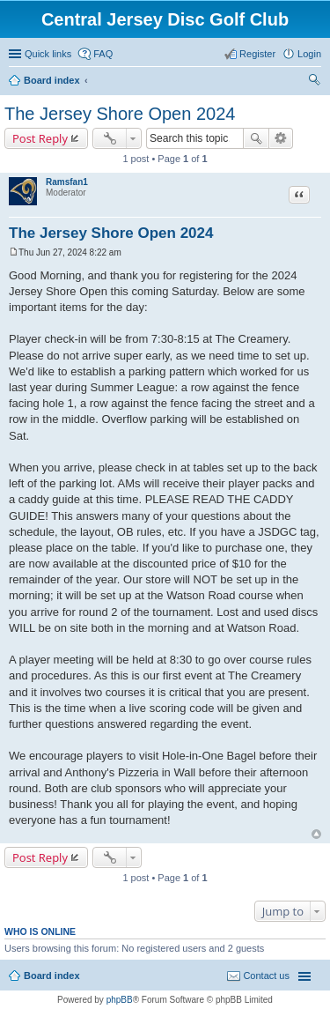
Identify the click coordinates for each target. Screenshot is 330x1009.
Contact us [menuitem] (266, 975)
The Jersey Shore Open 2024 (119, 113)
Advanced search (281, 138)
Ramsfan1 (67, 182)
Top (316, 834)
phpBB (119, 1000)
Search (256, 138)
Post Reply (40, 138)
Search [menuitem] (314, 82)
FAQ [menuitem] (103, 53)
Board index (52, 80)
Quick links (48, 53)
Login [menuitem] (309, 53)
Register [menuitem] (257, 53)
